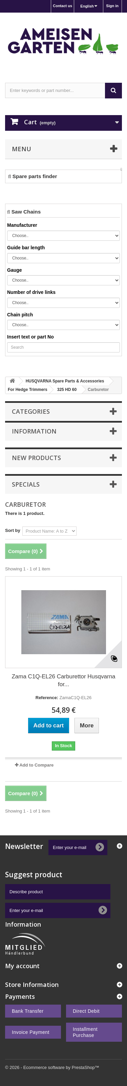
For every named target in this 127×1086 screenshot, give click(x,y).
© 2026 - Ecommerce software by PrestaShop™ (52, 1067)
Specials (26, 484)
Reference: (47, 697)
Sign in (112, 6)
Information (34, 431)
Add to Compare (36, 765)
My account (22, 966)
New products (36, 458)
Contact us (62, 6)
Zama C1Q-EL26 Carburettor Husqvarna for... (63, 680)
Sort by (12, 530)
